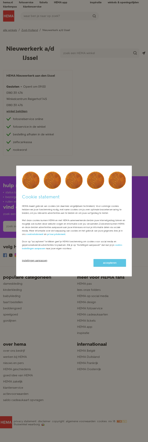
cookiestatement (35, 234)
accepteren (109, 262)
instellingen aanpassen (34, 260)
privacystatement (56, 234)
